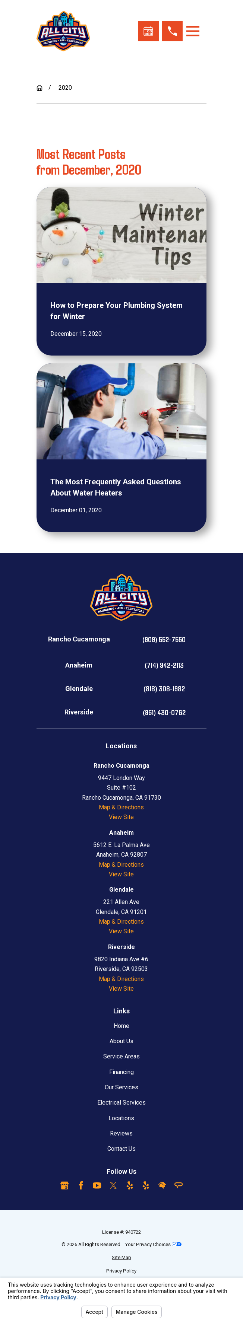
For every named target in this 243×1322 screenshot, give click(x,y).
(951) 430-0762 (164, 712)
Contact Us (121, 1148)
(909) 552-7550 (164, 639)
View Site (121, 817)
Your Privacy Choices (153, 1244)
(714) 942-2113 (164, 664)
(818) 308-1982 (164, 688)
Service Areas (121, 1056)
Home (121, 1025)
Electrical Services (121, 1102)
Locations (121, 1118)
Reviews (121, 1133)
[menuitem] (121, 1257)
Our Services (121, 1087)
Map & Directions (121, 807)
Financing (121, 1072)
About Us (121, 1041)
